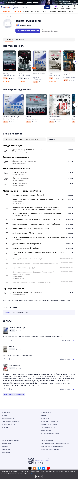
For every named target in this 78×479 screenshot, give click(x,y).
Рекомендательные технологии (51, 449)
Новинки (26, 11)
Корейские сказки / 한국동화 (24, 268)
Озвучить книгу (46, 430)
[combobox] (28, 7)
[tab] (9, 39)
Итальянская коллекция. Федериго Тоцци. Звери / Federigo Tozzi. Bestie (33, 273)
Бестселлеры (6, 443)
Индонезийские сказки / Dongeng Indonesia (30, 228)
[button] (73, 340)
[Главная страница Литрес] (5, 7)
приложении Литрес (42, 461)
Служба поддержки (8, 424)
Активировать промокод (10, 440)
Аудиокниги (62, 11)
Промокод (17, 11)
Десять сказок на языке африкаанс (26, 244)
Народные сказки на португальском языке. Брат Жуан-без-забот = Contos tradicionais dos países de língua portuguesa (36, 208)
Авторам (43, 415)
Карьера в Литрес (8, 418)
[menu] (61, 139)
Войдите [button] (8, 312)
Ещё (70, 11)
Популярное (35, 11)
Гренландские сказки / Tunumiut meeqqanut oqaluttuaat (35, 263)
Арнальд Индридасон (56, 119)
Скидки (44, 11)
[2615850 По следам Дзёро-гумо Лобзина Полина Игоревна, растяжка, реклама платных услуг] (39, 2)
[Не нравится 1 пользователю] (11, 359)
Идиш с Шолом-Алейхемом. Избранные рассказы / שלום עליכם (38, 199)
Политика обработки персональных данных (55, 443)
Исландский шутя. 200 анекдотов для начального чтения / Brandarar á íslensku (36, 214)
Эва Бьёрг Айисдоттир (37, 78)
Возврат (5, 427)
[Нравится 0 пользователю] (5, 340)
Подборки (52, 11)
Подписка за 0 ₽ (6, 11)
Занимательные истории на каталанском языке (31, 282)
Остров (5, 73)
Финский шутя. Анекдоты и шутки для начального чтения (36, 219)
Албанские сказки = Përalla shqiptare (27, 233)
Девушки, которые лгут (39, 74)
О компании (6, 412)
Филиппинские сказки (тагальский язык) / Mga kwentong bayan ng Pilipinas (38, 238)
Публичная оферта (47, 440)
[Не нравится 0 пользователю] (11, 340)
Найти (47, 7)
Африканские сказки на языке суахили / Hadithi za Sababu (36, 224)
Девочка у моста (54, 117)
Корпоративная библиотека (50, 433)
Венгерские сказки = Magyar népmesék (28, 195)
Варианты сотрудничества (49, 421)
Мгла (20, 73)
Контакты (5, 415)
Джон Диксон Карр (69, 77)
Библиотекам (45, 418)
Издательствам (46, 412)
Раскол (51, 73)
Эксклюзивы (6, 452)
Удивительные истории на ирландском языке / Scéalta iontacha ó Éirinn (39, 253)
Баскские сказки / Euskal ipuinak (25, 248)
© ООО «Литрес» (39, 474)
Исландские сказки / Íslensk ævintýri (27, 259)
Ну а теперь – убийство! (67, 74)
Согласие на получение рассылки (52, 446)
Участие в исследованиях (10, 421)
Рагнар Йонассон (9, 75)
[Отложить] (13, 52)
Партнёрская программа (49, 424)
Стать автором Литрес (48, 427)
